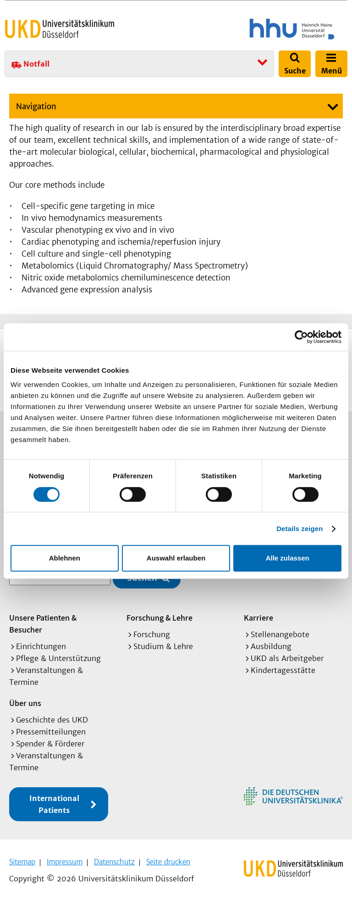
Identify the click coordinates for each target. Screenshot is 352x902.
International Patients (54, 803)
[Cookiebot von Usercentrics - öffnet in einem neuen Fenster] (301, 337)
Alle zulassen (287, 558)
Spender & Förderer (50, 742)
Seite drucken (168, 861)
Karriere (258, 616)
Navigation (36, 106)
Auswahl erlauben (176, 558)
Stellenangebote (280, 633)
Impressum (64, 861)
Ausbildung (271, 645)
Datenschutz (114, 861)
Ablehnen (64, 558)
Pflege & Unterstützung (58, 657)
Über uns (25, 702)
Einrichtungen (41, 645)
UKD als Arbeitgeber (287, 657)
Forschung (151, 633)
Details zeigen (299, 528)
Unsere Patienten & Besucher (43, 622)
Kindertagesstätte (283, 669)
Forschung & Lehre (159, 616)
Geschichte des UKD (52, 718)
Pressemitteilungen (51, 730)
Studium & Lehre (163, 645)
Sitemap (22, 861)
